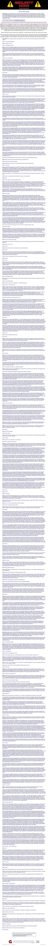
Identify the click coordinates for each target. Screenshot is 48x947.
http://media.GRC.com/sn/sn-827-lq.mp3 (19, 20)
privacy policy (33, 942)
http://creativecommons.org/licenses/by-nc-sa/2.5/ (19, 935)
